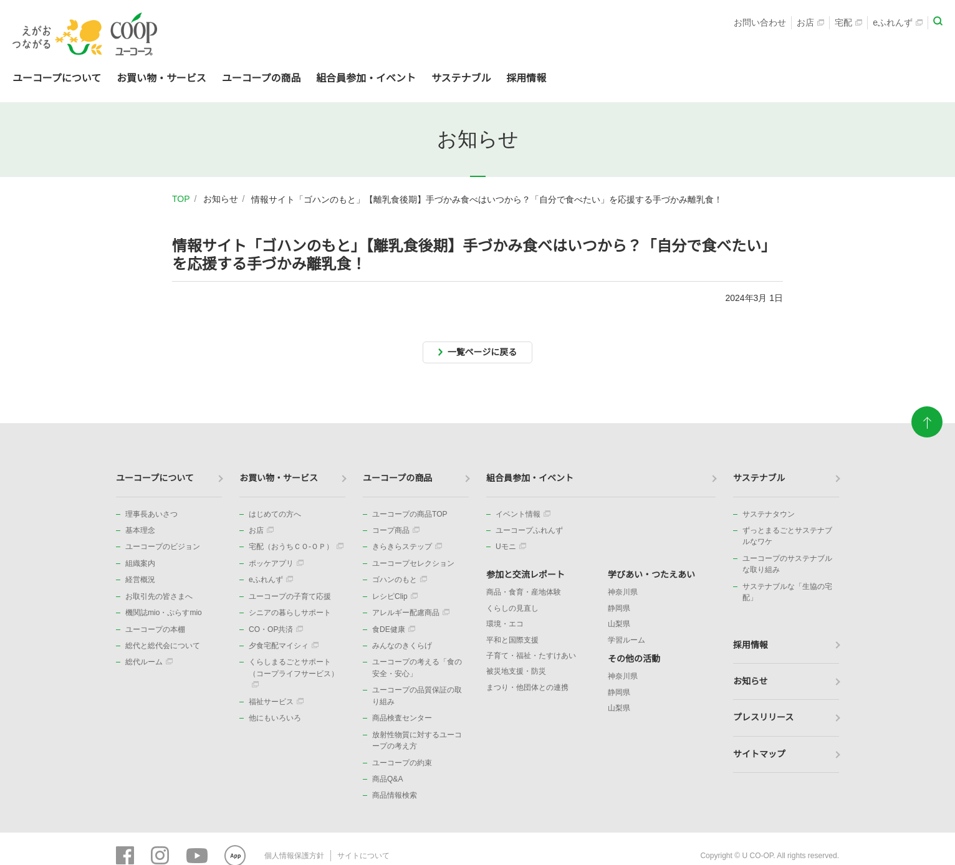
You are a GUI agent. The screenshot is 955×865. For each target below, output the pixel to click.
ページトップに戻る (927, 416)
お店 (810, 22)
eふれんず (898, 22)
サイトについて (363, 855)
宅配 (848, 22)
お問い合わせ (760, 22)
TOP (181, 199)
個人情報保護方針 (294, 855)
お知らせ (220, 199)
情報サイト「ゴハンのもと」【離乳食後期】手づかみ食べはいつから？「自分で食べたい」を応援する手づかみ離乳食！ (486, 199)
